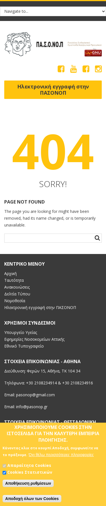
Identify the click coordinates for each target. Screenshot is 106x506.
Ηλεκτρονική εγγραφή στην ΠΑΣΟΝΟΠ (53, 89)
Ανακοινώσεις (17, 287)
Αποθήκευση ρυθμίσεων (28, 485)
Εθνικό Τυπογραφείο (24, 346)
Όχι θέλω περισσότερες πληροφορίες (61, 456)
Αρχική (10, 273)
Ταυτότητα (14, 280)
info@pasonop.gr (31, 406)
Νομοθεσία (14, 300)
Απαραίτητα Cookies (29, 467)
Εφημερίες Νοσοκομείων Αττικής (34, 339)
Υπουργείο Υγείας (20, 332)
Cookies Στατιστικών (29, 474)
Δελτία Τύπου (17, 294)
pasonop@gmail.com (35, 394)
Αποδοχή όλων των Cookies (32, 500)
